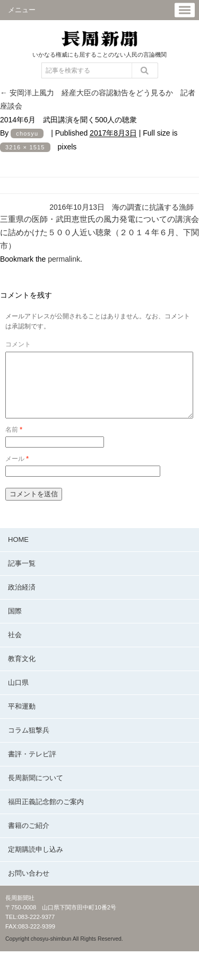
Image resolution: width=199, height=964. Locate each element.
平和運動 (22, 719)
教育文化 (22, 671)
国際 (15, 624)
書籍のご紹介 (28, 838)
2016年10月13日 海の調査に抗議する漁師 (121, 207)
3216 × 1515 (25, 147)
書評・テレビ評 (32, 767)
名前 (13, 442)
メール (17, 471)
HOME (18, 552)
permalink (64, 259)
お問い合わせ (28, 886)
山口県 (18, 695)
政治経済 (22, 600)
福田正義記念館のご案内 (46, 814)
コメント (18, 344)
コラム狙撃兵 (28, 743)
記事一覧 (22, 576)
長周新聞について (35, 791)
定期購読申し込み (35, 862)
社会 (15, 647)
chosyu (27, 133)
